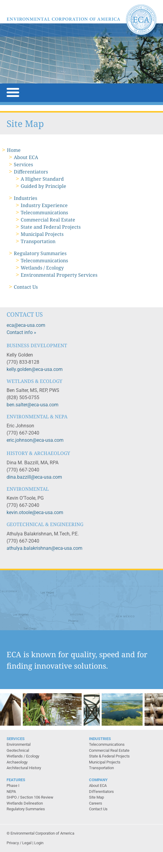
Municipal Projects (42, 234)
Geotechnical (18, 750)
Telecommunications (44, 212)
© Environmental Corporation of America (40, 833)
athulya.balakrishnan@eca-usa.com (44, 548)
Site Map (96, 797)
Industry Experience (44, 205)
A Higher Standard (42, 179)
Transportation (38, 241)
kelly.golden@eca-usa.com (35, 369)
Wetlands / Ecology (42, 267)
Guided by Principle (43, 186)
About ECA (26, 157)
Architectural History (24, 768)
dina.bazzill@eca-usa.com (34, 477)
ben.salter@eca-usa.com (32, 405)
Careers (95, 803)
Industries (25, 198)
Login (38, 843)
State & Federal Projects (109, 756)
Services (23, 164)
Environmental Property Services (59, 275)
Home (14, 150)
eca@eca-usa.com (26, 325)
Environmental (19, 744)
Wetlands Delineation (25, 803)
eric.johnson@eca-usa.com (35, 440)
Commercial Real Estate (48, 219)
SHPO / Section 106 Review (30, 797)
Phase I (13, 785)
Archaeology (17, 762)
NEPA (11, 791)
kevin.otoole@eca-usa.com (35, 512)
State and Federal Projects (51, 227)
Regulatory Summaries (40, 253)
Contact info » (21, 332)
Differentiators (31, 171)
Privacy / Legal (19, 843)
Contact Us (26, 287)
